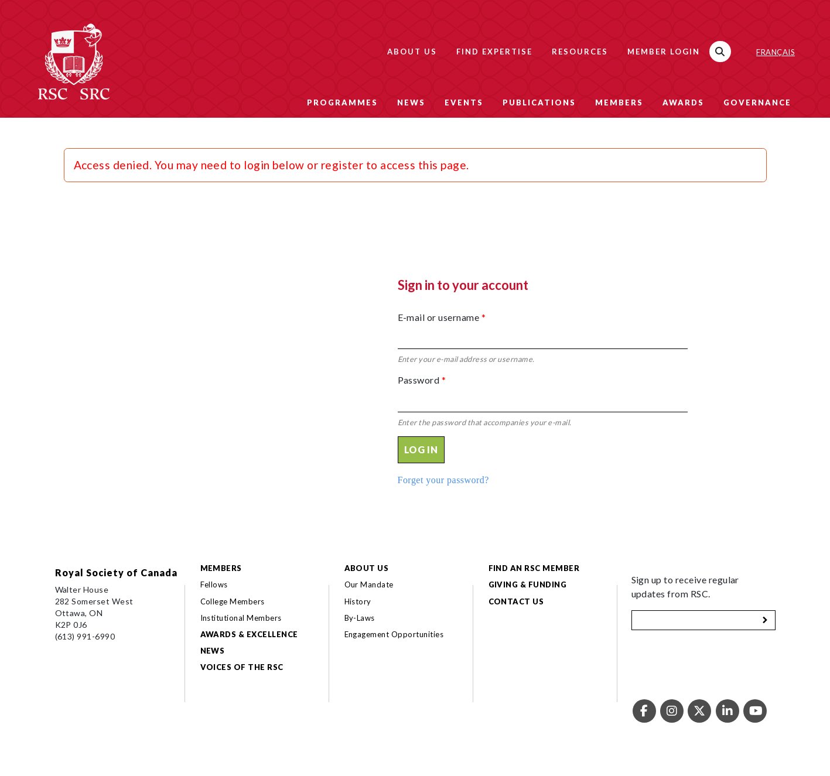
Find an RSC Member (534, 568)
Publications (539, 102)
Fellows (214, 584)
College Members (232, 601)
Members (619, 102)
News (411, 102)
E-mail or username (442, 317)
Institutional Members (241, 618)
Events (464, 102)
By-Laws (359, 618)
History (357, 601)
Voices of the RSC (242, 667)
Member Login (663, 51)
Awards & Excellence (249, 634)
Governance (757, 102)
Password (422, 379)
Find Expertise (494, 51)
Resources (580, 51)
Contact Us (516, 601)
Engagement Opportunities (394, 634)
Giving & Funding (528, 584)
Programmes (342, 102)
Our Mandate (369, 584)
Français (775, 52)
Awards (683, 102)
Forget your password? (443, 480)
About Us (412, 51)
